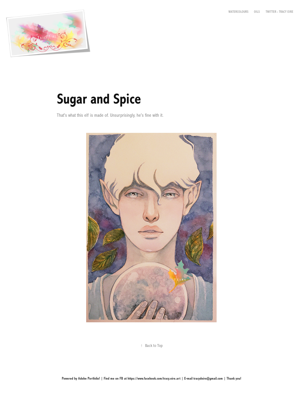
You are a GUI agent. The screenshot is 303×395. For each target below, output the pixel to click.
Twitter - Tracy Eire (279, 12)
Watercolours (238, 12)
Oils (257, 12)
